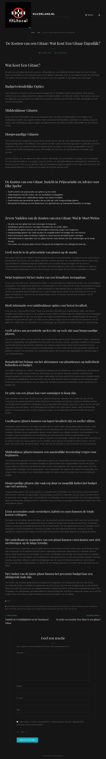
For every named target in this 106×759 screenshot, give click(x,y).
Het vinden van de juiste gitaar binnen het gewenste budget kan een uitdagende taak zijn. (47, 244)
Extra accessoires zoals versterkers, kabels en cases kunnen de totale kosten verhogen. (46, 235)
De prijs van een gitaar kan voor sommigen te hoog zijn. (32, 224)
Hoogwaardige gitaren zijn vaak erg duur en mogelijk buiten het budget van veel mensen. (47, 232)
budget (42, 606)
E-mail (20, 698)
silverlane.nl (44, 14)
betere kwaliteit (32, 606)
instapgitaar (57, 606)
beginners (11, 606)
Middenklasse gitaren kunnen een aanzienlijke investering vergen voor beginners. (43, 230)
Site (18, 710)
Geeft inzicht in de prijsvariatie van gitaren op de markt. (32, 192)
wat (38, 32)
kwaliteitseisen (77, 606)
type (58, 609)
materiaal (93, 606)
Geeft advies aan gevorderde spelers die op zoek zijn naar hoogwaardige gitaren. (43, 200)
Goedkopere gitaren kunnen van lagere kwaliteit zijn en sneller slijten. (38, 227)
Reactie (20, 653)
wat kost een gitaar (69, 609)
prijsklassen (41, 609)
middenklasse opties (18, 609)
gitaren (49, 606)
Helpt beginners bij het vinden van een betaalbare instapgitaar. (35, 194)
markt (86, 606)
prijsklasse (30, 609)
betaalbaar (20, 606)
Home (33, 32)
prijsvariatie (51, 609)
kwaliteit (67, 606)
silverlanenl (62, 53)
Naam (20, 686)
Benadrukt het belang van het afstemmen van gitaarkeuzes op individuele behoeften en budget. (49, 203)
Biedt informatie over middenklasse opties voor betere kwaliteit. (35, 197)
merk (7, 609)
